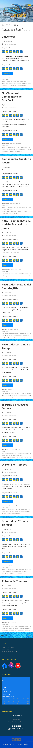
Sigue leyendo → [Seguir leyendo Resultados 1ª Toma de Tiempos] (7, 561)
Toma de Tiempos (23, 397)
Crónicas (18, 143)
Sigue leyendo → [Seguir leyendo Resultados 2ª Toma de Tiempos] (7, 385)
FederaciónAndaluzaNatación (21, 149)
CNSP (7, 83)
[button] (30, 3)
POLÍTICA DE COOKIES (8, 647)
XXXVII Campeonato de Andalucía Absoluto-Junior (16, 224)
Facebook (13, 739)
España (17, 83)
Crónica (10, 149)
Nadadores (18, 85)
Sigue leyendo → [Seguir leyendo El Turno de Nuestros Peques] (7, 445)
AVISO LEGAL (6, 649)
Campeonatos (12, 78)
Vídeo (18, 213)
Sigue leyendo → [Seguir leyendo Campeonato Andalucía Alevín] (7, 199)
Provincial (21, 337)
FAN (20, 83)
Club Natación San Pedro (10, 44)
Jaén (29, 395)
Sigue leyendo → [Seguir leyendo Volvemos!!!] (7, 73)
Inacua (9, 85)
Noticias (18, 203)
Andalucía (17, 147)
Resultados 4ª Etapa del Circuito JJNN (16, 286)
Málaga (13, 85)
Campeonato (15, 81)
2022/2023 (4, 81)
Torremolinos (17, 277)
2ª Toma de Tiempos (14, 464)
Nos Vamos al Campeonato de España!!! (12, 96)
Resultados (17, 151)
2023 (8, 147)
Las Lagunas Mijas (11, 630)
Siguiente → (29, 635)
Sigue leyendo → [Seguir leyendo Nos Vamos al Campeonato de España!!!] (7, 139)
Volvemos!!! (9, 36)
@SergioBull (16, 719)
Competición (12, 83)
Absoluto (9, 81)
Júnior (7, 513)
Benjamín (12, 453)
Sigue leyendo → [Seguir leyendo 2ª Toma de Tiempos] (7, 501)
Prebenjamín (22, 457)
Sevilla (21, 151)
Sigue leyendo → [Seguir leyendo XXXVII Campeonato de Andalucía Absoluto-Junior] (7, 265)
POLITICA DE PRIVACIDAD (9, 652)
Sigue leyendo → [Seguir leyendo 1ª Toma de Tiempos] (7, 618)
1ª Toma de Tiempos (14, 581)
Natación (23, 85)
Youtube (19, 739)
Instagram (16, 739)
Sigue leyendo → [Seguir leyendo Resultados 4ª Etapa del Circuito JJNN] (7, 325)
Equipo (9, 211)
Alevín (11, 207)
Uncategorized (12, 389)
